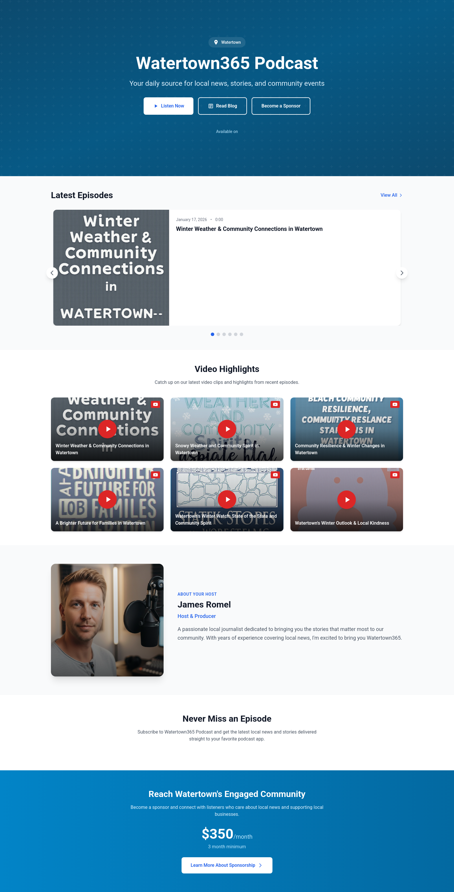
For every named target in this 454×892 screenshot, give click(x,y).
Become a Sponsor (281, 106)
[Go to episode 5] (235, 334)
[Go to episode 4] (230, 334)
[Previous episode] (52, 273)
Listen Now (168, 106)
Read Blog (222, 106)
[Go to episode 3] (224, 334)
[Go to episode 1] (212, 334)
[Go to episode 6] (241, 334)
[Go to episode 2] (218, 334)
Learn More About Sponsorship (227, 865)
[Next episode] (402, 273)
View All (391, 195)
